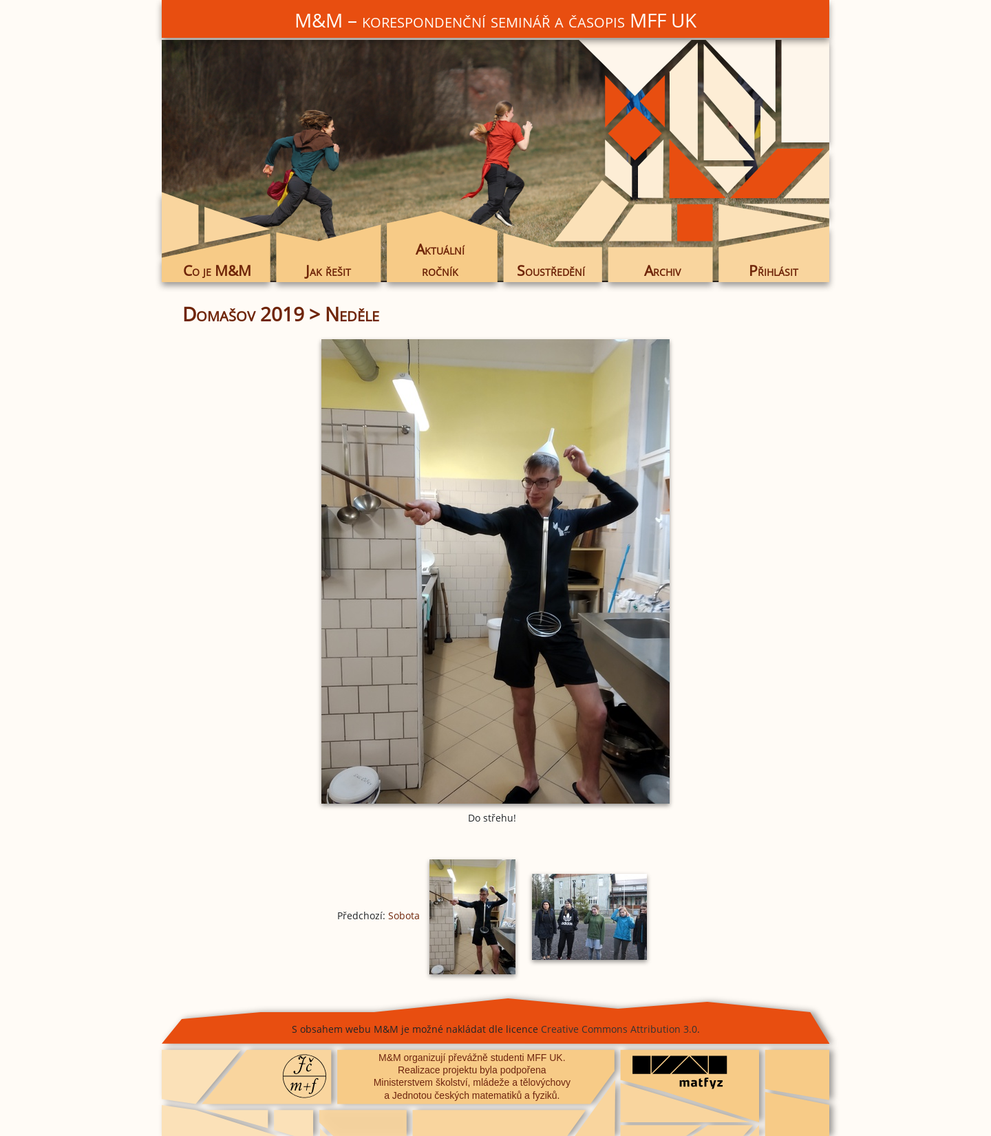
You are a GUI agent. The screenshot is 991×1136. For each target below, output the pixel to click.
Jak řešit (328, 270)
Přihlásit (773, 270)
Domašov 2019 (243, 314)
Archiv (662, 270)
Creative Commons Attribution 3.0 (619, 1029)
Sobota (404, 915)
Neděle (352, 314)
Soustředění (551, 270)
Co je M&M (217, 270)
